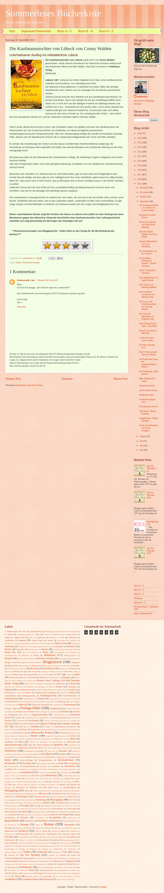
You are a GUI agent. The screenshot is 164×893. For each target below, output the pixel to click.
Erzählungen (51, 693)
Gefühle (25, 715)
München (8, 797)
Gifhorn (56, 721)
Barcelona (20, 649)
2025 (139, 138)
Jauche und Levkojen (148, 390)
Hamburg (35, 726)
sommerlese (142, 96)
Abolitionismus (74, 631)
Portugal (65, 814)
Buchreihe (73, 668)
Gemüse (18, 718)
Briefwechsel (19, 668)
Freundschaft (55, 708)
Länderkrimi (56, 782)
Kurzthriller (55, 766)
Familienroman (11, 698)
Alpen (31, 637)
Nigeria (20, 803)
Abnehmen (62, 631)
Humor (34, 735)
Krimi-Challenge (26, 760)
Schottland (37, 834)
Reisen (56, 821)
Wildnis (22, 870)
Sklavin (31, 840)
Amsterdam (61, 640)
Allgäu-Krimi (19, 637)
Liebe (73, 772)
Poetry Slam (42, 815)
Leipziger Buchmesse (69, 769)
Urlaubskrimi (31, 861)
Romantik (8, 828)
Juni (142, 445)
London (67, 778)
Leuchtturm (64, 772)
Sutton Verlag (64, 843)
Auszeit (47, 646)
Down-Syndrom (17, 681)
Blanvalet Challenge (45, 658)
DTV (59, 674)
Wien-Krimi (12, 870)
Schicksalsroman (22, 834)
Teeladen (22, 849)
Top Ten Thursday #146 (151, 495)
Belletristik (34, 652)
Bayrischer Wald (71, 649)
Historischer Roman (31, 262)
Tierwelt (11, 855)
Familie (72, 692)
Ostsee (24, 812)
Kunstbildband (74, 763)
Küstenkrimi (69, 766)
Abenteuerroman (35, 631)
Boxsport (66, 666)
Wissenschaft (44, 870)
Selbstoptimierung (56, 837)
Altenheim (53, 637)
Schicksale (8, 834)
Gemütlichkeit (30, 718)
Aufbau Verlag (60, 643)
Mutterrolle (58, 791)
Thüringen (56, 852)
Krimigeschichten (45, 760)
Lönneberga (67, 782)
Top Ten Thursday (30, 854)
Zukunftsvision (52, 873)
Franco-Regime (74, 702)
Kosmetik (8, 757)
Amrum (50, 640)
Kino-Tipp (51, 751)
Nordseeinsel (60, 803)
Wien (78, 867)
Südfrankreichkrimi (21, 846)
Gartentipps (43, 712)
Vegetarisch (71, 861)
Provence (24, 817)
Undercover (73, 858)
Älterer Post (120, 378)
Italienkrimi (44, 742)
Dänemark (60, 684)
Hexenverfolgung (71, 729)
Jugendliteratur (10, 748)
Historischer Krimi (20, 733)
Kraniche (19, 757)
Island (72, 739)
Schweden (9, 837)
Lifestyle (8, 778)
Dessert (24, 677)
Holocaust (73, 733)
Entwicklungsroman (24, 690)
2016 (139, 179)
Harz (13, 729)
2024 (139, 142)
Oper (33, 809)
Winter (31, 870)
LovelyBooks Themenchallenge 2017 (28, 782)
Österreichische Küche (64, 879)
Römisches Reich (71, 828)
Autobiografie (58, 646)
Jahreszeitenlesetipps (14, 745)
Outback (35, 812)
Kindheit (40, 751)
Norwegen (24, 805)
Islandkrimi (9, 742)
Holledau (62, 733)
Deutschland (34, 677)
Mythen (20, 794)
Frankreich (22, 704)
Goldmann (30, 724)
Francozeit (11, 705)
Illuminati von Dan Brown (147, 216)
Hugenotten (23, 736)
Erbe (36, 690)
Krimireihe (10, 763)
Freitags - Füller (11, 708)
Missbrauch (20, 787)
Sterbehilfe (28, 843)
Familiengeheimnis (28, 696)
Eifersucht (19, 687)
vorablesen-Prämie (30, 879)
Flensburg (30, 702)
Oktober (143, 197)
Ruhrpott (38, 828)
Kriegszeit (73, 757)
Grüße (16, 727)
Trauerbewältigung (12, 858)
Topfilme (52, 855)
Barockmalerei (33, 649)
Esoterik (62, 693)
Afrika (37, 634)
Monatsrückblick (69, 787)
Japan (30, 745)
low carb (59, 876)
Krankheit (29, 757)
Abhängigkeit (50, 631)
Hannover (73, 727)
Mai (142, 450)
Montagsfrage (12, 790)
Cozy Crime (41, 675)
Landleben (9, 769)
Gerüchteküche (43, 718)
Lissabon (17, 778)
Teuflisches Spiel (146, 395)
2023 (139, 147)
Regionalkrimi (12, 820)
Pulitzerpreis (72, 818)
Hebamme (23, 729)
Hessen (59, 729)
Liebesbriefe (22, 776)
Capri (25, 671)
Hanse (18, 262)
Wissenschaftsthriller (60, 870)
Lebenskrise (34, 769)
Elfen (50, 687)
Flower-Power (49, 702)
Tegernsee (33, 849)
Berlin (45, 652)
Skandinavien (10, 840)
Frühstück (68, 708)
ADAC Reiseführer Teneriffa (147, 271)
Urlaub (20, 861)
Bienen (36, 655)
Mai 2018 (23, 784)
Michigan (8, 787)
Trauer (73, 855)
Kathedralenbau (56, 748)
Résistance (57, 828)
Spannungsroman (68, 840)
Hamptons (47, 727)
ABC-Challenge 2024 (143, 613)
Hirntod (7, 733)
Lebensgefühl (21, 769)
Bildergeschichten (70, 655)
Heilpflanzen (35, 729)
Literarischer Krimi (32, 778)
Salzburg (54, 831)
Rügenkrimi (9, 831)
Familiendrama (10, 696)
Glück (20, 724)
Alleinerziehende (71, 634)
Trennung (26, 858)
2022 (139, 152)
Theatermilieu (58, 849)
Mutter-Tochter (46, 791)
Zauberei (15, 873)
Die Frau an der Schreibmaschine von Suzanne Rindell (147, 305)
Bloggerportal (52, 662)
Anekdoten (73, 640)
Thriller (27, 851)
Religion (66, 821)
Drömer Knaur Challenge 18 (35, 684)
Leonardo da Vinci (11, 772)
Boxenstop (57, 666)
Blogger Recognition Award (30, 662)
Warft (78, 864)
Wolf (6, 873)
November (144, 192)
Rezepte (25, 824)
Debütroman (13, 677)
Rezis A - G (64, 31)
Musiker (35, 791)
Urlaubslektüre (43, 861)
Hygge (48, 736)
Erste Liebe (17, 693)
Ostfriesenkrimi (57, 809)
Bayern (45, 649)
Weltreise (60, 867)
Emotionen (72, 687)
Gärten (25, 727)
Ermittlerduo (61, 690)
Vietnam (50, 864)
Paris (50, 812)
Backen (8, 649)
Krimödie (27, 763)
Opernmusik (43, 809)
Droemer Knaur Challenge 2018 (51, 680)
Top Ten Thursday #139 (151, 550)
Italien (20, 742)
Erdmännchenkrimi (47, 690)
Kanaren (44, 748)
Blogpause (76, 662)
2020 (139, 161)
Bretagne (76, 666)
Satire (63, 831)
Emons (59, 687)
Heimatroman (49, 729)
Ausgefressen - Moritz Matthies (148, 419)
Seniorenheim (71, 837)
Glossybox (9, 723)
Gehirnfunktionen (59, 715)
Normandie (73, 803)
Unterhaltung (10, 861)
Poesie (33, 815)
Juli (141, 441)
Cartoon (34, 671)
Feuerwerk (67, 699)
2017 (139, 174)
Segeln (44, 837)
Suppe (53, 843)
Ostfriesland (72, 809)
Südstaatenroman (47, 846)
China (66, 671)
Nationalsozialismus (41, 797)
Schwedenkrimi (23, 837)
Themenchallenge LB (12, 852)
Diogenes (67, 677)
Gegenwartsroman (39, 715)
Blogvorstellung (23, 666)
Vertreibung (40, 864)
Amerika (22, 640)
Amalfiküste (9, 640)
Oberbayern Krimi (70, 806)
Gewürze (47, 721)
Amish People (37, 640)
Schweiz (35, 837)
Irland (56, 739)
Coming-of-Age (17, 674)
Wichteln (69, 867)
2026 (139, 133)
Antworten (21, 307)
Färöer (77, 708)
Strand (46, 843)
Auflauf (74, 643)
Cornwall (30, 674)
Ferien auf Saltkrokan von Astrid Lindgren (148, 428)
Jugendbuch (58, 745)
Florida (38, 702)
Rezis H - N (85, 31)
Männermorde (31, 794)
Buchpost (63, 668)
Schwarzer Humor (69, 834)
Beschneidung (60, 652)
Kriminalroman (66, 759)
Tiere (65, 852)
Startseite (67, 378)
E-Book (72, 683)
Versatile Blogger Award (24, 864)
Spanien (56, 840)
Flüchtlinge (61, 702)
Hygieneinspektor (60, 736)
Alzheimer (72, 637)
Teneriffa (45, 849)
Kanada (35, 748)
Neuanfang (40, 800)
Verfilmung (8, 864)
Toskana (63, 855)
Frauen (34, 705)
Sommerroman (43, 840)
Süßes (58, 846)
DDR (51, 674)
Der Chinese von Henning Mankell (147, 286)
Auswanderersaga (35, 646)
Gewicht (74, 718)
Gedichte (64, 711)
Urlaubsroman (56, 861)
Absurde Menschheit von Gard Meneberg (148, 244)
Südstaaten (34, 846)
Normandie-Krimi (11, 806)
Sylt (74, 843)
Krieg (48, 757)
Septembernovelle (147, 385)
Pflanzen (13, 815)
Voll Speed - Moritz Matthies (147, 412)
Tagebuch (66, 846)
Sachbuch (23, 830)
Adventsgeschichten (24, 634)
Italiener (32, 742)
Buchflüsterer (49, 668)
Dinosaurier (56, 677)
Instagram (138, 598)
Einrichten (30, 687)
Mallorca (62, 784)
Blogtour (10, 666)
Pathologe (73, 812)
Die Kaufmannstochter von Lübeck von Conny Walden (148, 207)
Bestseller (72, 652)
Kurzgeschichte (13, 766)
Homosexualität (10, 736)
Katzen (67, 748)
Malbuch (44, 784)
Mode (45, 787)
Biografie (9, 658)
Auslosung (9, 646)
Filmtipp (77, 699)
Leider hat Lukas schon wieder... (146, 339)
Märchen (42, 793)
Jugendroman (23, 748)
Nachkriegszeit (22, 796)
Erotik (7, 693)
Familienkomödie (69, 696)
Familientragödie (28, 699)
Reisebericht (30, 821)
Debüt (77, 674)
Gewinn (8, 720)
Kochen (62, 754)
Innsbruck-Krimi (34, 739)
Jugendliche (73, 745)
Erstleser (28, 693)
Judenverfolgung (42, 745)
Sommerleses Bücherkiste (53, 13)
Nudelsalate (57, 806)
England (8, 689)
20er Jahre (22, 631)
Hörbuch (73, 736)
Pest (6, 815)
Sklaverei (22, 840)
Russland (47, 828)
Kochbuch (47, 753)
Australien (22, 646)
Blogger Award (11, 662)
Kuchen (52, 763)
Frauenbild (45, 705)
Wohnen (74, 870)
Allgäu (7, 637)
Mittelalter (34, 787)
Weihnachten (25, 867)
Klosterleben (34, 754)
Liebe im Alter (10, 776)
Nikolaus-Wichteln (33, 803)
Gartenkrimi (31, 712)
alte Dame (63, 873)
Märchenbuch (57, 794)
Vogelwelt (61, 864)
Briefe (9, 668)
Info (23, 739)
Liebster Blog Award (70, 776)
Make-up (34, 784)
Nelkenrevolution (27, 800)
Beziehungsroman (11, 655)
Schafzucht (73, 831)
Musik (27, 791)
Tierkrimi (76, 852)
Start (12, 31)
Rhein (38, 825)
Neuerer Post (13, 378)
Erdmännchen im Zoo (148, 406)
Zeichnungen (38, 873)
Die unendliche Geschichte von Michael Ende (147, 294)
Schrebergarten (51, 834)
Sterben (38, 843)
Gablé (9, 712)
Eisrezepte (41, 687)
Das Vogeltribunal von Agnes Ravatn (148, 279)
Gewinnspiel (33, 720)
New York (73, 800)
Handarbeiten (60, 727)
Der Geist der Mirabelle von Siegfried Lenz (146, 316)
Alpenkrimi (40, 637)
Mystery (68, 791)
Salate (44, 831)
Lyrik (46, 782)
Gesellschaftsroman (59, 718)
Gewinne (20, 721)
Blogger (74, 658)
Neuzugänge (56, 799)
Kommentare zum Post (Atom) (29, 385)
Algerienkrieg (56, 634)
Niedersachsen (10, 803)
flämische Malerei (32, 876)
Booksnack (36, 666)
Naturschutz (72, 797)
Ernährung (73, 690)
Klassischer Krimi (20, 754)
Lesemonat (26, 772)
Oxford (42, 812)
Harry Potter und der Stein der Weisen (148, 353)
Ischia (64, 739)
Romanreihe (69, 824)
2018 (139, 170)
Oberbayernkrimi (10, 809)
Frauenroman (70, 704)
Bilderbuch (49, 655)
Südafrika (8, 846)
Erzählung (39, 693)
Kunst (60, 763)
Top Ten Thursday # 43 (151, 468)
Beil (24, 652)
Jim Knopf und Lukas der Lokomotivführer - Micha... (148, 363)
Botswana (47, 666)
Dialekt (46, 677)
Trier (35, 858)
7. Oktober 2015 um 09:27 (47, 280)
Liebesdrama (35, 776)
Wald (70, 864)
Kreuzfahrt (39, 757)
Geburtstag (53, 712)
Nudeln (46, 806)
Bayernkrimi (57, 649)
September (144, 201)
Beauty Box (10, 652)
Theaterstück (71, 849)
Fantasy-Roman (54, 699)
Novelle (37, 806)
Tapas (75, 846)
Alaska (46, 634)
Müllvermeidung (71, 794)
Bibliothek (25, 655)
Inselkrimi (46, 739)
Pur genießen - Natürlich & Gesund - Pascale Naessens (147, 262)
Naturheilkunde (58, 797)
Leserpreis (42, 772)
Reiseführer (43, 821)
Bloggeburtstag (64, 658)
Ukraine (50, 858)
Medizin (73, 784)
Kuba (45, 763)
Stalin (20, 843)
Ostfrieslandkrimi (11, 812)
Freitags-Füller (30, 708)
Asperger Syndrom (30, 643)
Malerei (53, 784)
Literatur (46, 778)
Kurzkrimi (43, 766)
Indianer (7, 739)
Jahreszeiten (71, 742)
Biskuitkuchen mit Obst (25, 658)
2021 (139, 156)
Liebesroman (50, 775)
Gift (64, 721)
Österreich (47, 879)
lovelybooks (47, 876)
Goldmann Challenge (48, 723)
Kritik (38, 763)
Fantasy (41, 698)
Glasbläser (73, 721)
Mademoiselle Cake (26, 280)
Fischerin (20, 702)
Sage (37, 831)
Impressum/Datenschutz (36, 31)
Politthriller (53, 815)
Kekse (75, 748)
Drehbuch (29, 681)
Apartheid (17, 643)
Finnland (10, 702)
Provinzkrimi (39, 818)
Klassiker (63, 751)
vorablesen (10, 879)
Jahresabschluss (57, 742)
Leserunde (52, 772)
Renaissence (12, 825)
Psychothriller (55, 817)
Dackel (68, 675)
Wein (40, 867)
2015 (139, 184)
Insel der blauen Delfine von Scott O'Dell (147, 234)
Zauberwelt (26, 873)
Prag (75, 815)
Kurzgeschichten (29, 766)
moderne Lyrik (71, 876)
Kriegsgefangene (60, 757)
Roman (49, 824)
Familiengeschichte (48, 696)
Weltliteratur (49, 867)
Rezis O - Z (106, 31)
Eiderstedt (8, 687)
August (143, 436)
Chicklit (58, 671)
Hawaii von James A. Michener (148, 331)
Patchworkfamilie (61, 812)
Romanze (19, 828)
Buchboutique (32, 668)
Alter (62, 637)
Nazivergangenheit (11, 800)
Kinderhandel (29, 751)
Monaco (56, 787)
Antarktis (8, 643)
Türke (42, 858)
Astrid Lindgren (45, 643)
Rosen (28, 828)
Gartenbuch (18, 712)
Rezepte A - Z (140, 602)
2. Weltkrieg (9, 631)
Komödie (74, 754)
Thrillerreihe (42, 852)
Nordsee (46, 803)
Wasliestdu (11, 867)
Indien (16, 739)
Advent (10, 634)
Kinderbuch (11, 750)
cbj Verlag (15, 876)
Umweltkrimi (61, 858)
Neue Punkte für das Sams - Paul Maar (148, 324)
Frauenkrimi (57, 705)
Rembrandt (76, 821)
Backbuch (71, 646)
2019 (139, 165)
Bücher (16, 671)
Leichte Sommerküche (50, 769)
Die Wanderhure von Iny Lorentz (148, 252)
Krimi (8, 759)
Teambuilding (9, 849)
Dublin (50, 684)
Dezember (144, 187)
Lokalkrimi (56, 778)
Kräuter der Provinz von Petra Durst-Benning (147, 224)
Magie (14, 784)
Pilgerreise (24, 815)
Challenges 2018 (46, 671)
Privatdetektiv (10, 818)
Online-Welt (24, 809)
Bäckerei (8, 671)
